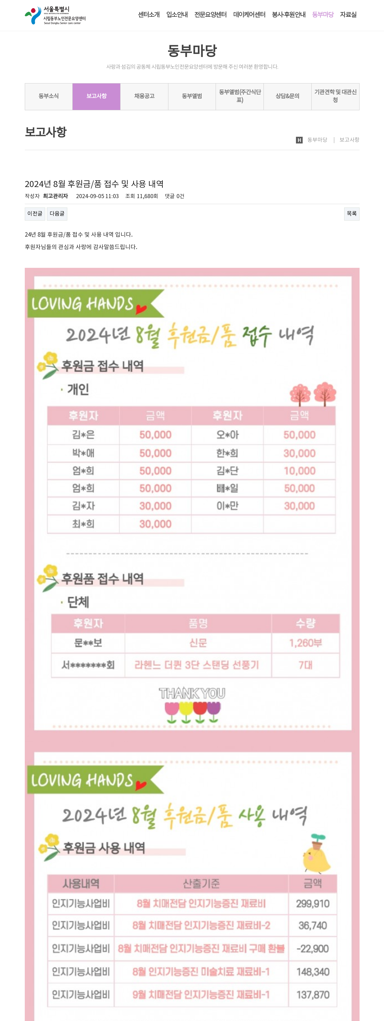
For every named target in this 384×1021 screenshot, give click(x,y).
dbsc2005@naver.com (67, 999)
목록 (352, 214)
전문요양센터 (210, 15)
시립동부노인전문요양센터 (61, 978)
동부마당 (322, 15)
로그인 (305, 961)
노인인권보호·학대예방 (100, 961)
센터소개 (148, 15)
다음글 (57, 214)
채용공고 (144, 96)
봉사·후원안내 (288, 15)
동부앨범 (192, 96)
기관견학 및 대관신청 (335, 96)
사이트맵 (350, 961)
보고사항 (96, 96)
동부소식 (49, 96)
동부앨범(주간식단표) (240, 96)
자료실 (348, 15)
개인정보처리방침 (43, 961)
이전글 (35, 214)
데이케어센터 (249, 15)
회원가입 (326, 961)
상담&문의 (287, 96)
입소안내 (176, 15)
